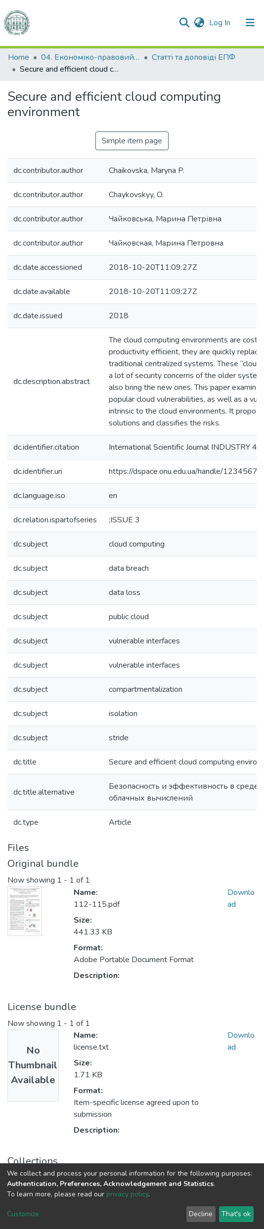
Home (18, 57)
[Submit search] (184, 22)
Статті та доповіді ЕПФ (193, 57)
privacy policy (127, 1194)
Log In (220, 22)
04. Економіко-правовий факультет (90, 57)
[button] (199, 23)
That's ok (236, 1214)
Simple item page (132, 140)
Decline (201, 1214)
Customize (23, 1214)
